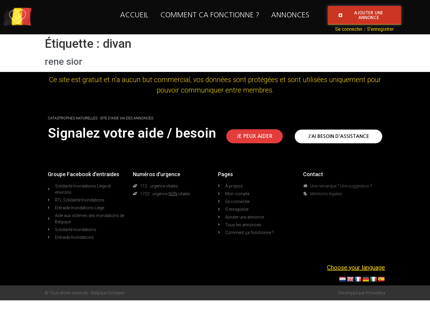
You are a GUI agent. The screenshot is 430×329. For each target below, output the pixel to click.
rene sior (63, 61)
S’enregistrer (380, 29)
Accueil (134, 14)
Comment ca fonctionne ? (209, 14)
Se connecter (349, 29)
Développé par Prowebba (361, 292)
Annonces (290, 14)
